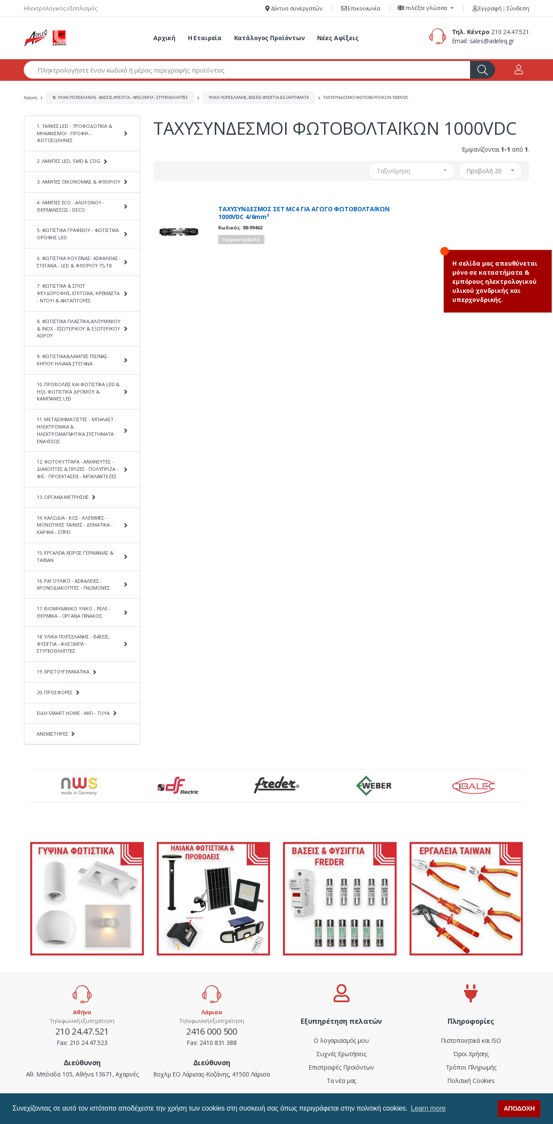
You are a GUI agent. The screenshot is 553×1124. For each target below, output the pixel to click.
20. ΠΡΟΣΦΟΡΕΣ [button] (55, 692)
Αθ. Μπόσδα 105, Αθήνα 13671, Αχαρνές (82, 1074)
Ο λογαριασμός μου (341, 1040)
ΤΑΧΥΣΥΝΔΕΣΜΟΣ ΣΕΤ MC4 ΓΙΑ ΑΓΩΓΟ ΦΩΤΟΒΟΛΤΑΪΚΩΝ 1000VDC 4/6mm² (304, 213)
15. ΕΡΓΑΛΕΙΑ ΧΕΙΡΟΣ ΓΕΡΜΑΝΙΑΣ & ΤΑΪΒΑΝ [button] (75, 556)
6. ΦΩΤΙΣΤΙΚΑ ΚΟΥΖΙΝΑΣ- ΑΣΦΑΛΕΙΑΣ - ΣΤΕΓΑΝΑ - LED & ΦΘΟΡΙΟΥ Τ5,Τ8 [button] (79, 262)
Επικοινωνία (360, 8)
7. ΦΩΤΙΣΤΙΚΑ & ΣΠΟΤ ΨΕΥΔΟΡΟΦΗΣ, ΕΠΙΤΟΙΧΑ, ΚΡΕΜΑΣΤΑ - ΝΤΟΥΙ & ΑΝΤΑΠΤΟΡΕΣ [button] (78, 293)
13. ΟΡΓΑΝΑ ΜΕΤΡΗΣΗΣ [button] (63, 497)
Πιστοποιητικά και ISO (471, 1040)
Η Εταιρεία (205, 38)
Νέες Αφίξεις (337, 38)
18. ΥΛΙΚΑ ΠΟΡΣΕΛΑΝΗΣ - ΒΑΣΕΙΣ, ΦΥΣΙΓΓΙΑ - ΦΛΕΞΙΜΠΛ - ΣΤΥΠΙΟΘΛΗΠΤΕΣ (120, 97)
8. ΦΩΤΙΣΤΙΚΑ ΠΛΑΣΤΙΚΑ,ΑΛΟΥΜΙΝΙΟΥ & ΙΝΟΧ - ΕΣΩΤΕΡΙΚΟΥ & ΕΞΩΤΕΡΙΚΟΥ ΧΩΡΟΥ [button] (78, 328)
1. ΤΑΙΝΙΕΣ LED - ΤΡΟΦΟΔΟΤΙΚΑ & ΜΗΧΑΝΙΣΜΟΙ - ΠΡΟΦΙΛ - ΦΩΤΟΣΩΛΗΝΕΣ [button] (74, 133)
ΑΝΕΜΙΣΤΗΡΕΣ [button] (52, 733)
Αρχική (164, 38)
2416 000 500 (211, 1031)
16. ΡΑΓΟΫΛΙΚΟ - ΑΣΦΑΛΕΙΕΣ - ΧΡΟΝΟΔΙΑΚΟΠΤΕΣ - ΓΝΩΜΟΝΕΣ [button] (73, 584)
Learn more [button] (428, 1108)
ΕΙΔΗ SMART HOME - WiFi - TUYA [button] (73, 713)
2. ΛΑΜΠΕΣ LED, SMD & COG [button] (68, 161)
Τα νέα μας (341, 1080)
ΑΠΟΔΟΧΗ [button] (519, 1108)
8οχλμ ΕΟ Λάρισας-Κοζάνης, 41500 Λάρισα (211, 1074)
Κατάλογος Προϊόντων (269, 38)
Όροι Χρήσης (471, 1054)
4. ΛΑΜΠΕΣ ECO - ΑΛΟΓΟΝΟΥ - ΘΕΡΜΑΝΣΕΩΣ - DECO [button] (70, 206)
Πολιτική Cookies (471, 1080)
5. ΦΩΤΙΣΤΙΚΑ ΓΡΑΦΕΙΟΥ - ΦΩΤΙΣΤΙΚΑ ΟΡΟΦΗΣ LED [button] (78, 234)
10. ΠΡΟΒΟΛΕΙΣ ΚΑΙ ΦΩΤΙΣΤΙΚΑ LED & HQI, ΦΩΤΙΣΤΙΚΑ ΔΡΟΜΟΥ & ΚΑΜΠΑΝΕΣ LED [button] (78, 391)
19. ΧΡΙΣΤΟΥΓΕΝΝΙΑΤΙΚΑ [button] (63, 671)
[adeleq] (45, 38)
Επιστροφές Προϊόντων (341, 1067)
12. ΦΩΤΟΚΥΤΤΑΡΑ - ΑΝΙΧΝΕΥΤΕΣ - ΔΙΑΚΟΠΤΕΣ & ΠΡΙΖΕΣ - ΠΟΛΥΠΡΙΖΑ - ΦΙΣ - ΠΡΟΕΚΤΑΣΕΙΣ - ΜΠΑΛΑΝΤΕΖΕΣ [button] (77, 468)
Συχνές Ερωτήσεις (341, 1054)
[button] (425, 8)
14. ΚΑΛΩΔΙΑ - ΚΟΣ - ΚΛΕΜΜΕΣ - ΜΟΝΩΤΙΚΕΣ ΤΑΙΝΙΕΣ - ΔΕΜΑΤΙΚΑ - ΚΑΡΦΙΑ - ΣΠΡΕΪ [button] (75, 525)
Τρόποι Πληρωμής (471, 1067)
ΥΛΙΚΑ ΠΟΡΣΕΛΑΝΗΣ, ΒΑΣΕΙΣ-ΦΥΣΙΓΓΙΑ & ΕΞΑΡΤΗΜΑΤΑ (259, 97)
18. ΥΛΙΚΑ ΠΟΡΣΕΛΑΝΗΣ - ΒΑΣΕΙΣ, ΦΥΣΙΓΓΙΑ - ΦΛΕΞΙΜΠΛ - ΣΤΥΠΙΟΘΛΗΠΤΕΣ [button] (73, 643)
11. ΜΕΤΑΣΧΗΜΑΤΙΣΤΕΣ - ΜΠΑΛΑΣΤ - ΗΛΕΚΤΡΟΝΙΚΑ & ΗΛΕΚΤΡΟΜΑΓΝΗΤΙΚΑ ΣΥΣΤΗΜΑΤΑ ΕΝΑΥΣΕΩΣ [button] (77, 430)
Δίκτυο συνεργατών (293, 8)
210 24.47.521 (510, 32)
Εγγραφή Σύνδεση (501, 8)
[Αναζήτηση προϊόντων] (247, 70)
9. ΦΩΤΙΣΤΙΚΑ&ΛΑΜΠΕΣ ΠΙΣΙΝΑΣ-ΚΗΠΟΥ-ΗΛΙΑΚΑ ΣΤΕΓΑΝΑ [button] (73, 360)
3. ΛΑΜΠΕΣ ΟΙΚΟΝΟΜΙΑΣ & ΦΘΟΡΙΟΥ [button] (79, 181)
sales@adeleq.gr (492, 41)
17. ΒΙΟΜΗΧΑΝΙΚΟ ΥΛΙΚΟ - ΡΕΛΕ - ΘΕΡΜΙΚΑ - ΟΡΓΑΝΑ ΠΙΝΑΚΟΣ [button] (74, 612)
